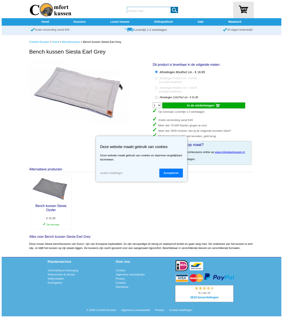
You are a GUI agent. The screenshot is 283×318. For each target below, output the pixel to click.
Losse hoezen (120, 21)
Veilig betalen (56, 278)
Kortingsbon (55, 282)
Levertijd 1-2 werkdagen (151, 29)
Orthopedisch (163, 21)
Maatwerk (235, 21)
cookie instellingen (111, 173)
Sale (201, 21)
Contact (120, 270)
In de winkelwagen (203, 106)
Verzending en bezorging (63, 270)
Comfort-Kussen (39, 41)
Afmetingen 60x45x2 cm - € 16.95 (182, 72)
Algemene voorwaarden (130, 274)
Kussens (79, 21)
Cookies (121, 282)
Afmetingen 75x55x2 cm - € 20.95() (178, 80)
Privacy (120, 278)
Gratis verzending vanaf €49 (52, 29)
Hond (45, 21)
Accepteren (171, 173)
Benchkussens (71, 41)
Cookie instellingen (180, 310)
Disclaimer (122, 286)
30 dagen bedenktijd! (240, 29)
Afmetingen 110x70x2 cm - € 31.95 (179, 97)
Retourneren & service (61, 274)
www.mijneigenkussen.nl (230, 152)
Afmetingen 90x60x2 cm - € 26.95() (178, 89)
